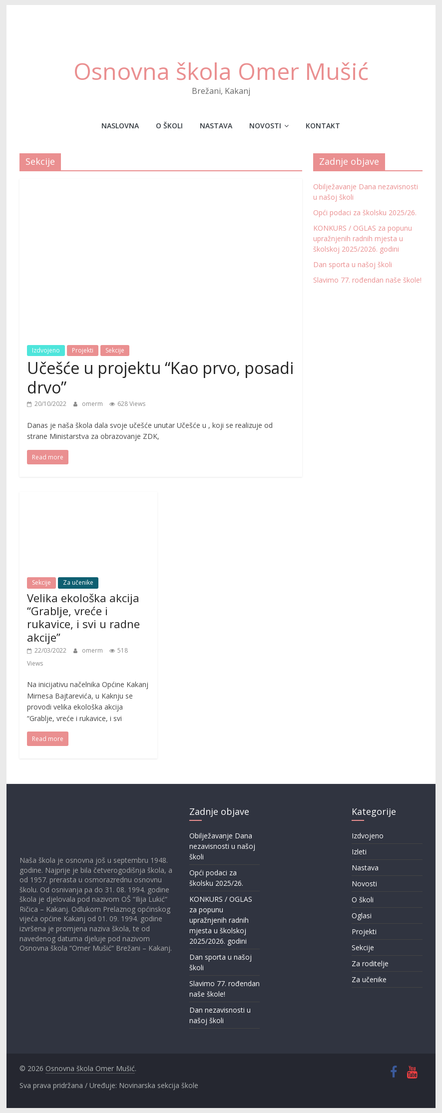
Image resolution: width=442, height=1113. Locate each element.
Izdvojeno (46, 350)
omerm (93, 403)
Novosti (265, 125)
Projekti (82, 350)
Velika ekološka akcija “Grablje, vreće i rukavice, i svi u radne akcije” (83, 617)
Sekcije (114, 350)
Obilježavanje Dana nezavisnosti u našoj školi (222, 846)
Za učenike (78, 582)
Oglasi (362, 915)
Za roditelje (370, 963)
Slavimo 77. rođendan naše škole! (367, 280)
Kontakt (323, 125)
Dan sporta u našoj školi (352, 264)
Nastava (216, 125)
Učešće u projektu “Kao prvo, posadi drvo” (160, 377)
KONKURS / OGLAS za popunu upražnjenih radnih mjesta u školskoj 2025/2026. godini (362, 238)
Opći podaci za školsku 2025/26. (365, 212)
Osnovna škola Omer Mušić (221, 70)
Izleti (359, 851)
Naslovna (120, 125)
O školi (169, 125)
